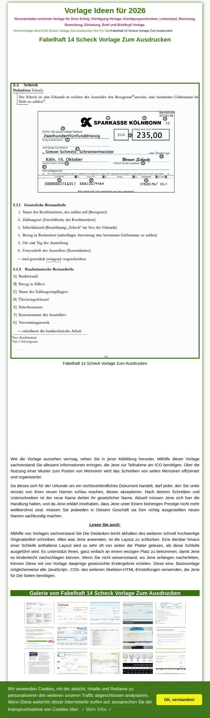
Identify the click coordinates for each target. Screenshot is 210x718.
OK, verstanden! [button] (179, 699)
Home (17, 30)
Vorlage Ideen (32, 30)
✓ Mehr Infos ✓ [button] (96, 709)
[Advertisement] (105, 64)
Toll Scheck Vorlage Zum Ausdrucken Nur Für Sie (76, 30)
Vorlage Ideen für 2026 (105, 10)
